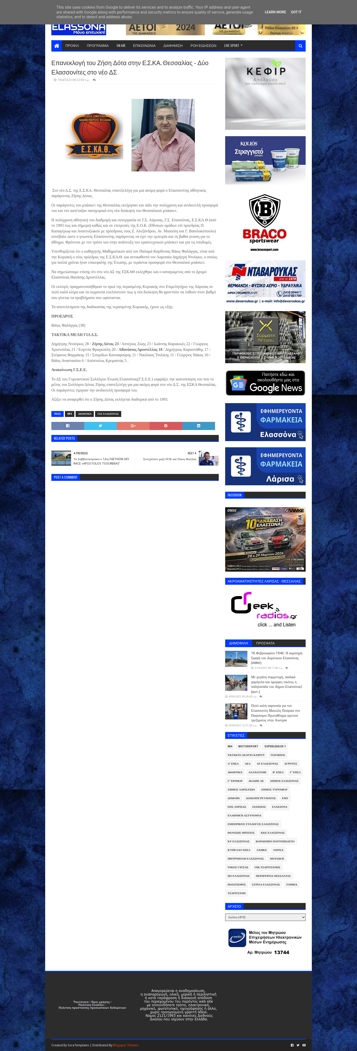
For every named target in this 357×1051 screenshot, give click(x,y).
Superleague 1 (275, 746)
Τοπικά (291, 884)
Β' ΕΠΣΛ (278, 772)
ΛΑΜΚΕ (262, 850)
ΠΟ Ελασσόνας (239, 876)
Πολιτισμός (237, 884)
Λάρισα (278, 850)
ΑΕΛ (248, 763)
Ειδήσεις (259, 806)
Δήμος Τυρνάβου (274, 789)
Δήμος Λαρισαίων (241, 789)
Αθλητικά (84, 414)
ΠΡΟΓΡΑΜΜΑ (98, 45)
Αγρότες (290, 763)
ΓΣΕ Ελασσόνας (108, 414)
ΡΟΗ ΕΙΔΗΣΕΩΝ (204, 45)
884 (69, 414)
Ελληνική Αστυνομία (244, 815)
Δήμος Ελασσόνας (284, 781)
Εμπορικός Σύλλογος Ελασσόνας (253, 824)
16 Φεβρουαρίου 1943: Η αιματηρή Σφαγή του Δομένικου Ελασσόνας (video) (276, 658)
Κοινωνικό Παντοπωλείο (275, 841)
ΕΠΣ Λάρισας (237, 806)
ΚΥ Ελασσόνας (239, 841)
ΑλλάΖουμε (258, 772)
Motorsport (248, 746)
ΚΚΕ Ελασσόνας (273, 832)
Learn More (275, 12)
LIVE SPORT (231, 45)
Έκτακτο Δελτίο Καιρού (246, 755)
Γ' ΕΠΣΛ (295, 772)
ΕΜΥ (285, 798)
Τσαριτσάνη (236, 893)
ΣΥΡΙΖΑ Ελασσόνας (266, 884)
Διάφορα (234, 798)
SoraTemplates (78, 1045)
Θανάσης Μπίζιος (241, 832)
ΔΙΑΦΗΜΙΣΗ (173, 45)
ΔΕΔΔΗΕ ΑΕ (256, 781)
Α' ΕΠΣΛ (233, 763)
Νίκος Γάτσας (238, 867)
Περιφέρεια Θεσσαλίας (273, 876)
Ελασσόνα (279, 806)
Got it (296, 12)
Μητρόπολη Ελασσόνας (246, 858)
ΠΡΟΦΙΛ (72, 45)
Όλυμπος (278, 755)
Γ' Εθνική (235, 781)
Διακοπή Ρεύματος (261, 798)
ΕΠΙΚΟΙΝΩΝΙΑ (144, 45)
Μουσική (277, 858)
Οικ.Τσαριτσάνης (267, 867)
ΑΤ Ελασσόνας (267, 763)
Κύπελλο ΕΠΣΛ (239, 850)
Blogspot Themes (125, 1045)
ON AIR (121, 45)
